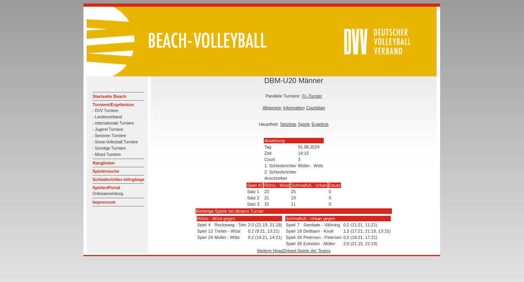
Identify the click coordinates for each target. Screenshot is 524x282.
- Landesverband (107, 117)
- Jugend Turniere (107, 129)
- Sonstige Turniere (109, 148)
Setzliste (288, 124)
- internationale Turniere (113, 123)
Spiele (304, 124)
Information (294, 107)
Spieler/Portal (106, 187)
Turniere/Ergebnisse (113, 104)
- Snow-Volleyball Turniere (115, 142)
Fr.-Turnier (312, 96)
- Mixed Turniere (106, 154)
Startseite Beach (109, 96)
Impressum (104, 202)
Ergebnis (320, 124)
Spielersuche (105, 171)
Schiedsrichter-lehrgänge (118, 179)
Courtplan (315, 107)
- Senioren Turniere (109, 136)
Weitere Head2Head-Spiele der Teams (294, 250)
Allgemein (272, 107)
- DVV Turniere (105, 110)
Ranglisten (103, 163)
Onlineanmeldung (107, 194)
